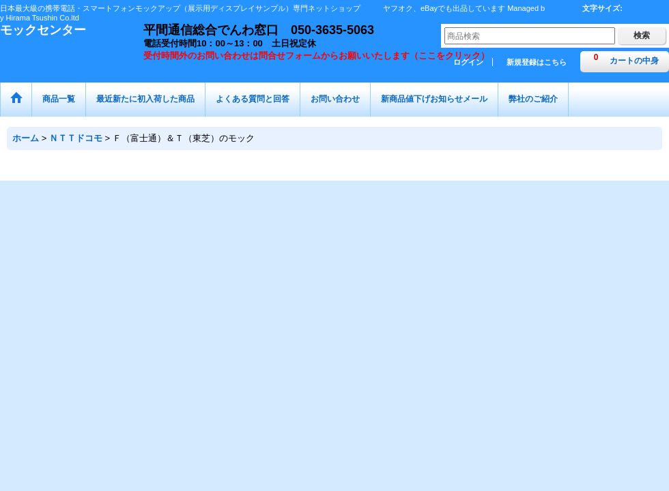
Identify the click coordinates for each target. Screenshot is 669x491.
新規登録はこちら (537, 62)
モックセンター (43, 30)
